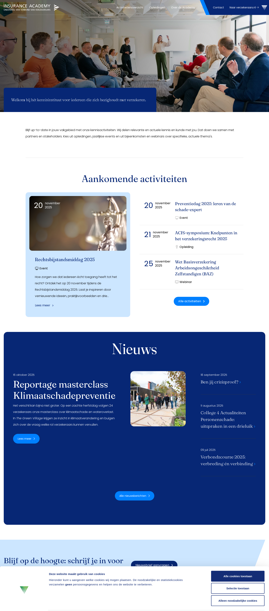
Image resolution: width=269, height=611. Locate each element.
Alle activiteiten (191, 301)
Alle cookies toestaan (237, 562)
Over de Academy (183, 7)
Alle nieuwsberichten (134, 496)
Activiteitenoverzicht (129, 7)
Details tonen (202, 603)
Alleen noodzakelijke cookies (237, 586)
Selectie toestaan (237, 574)
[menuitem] (129, 7)
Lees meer (44, 305)
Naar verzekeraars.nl (244, 7)
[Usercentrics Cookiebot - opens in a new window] (24, 604)
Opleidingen (157, 7)
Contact (218, 7)
